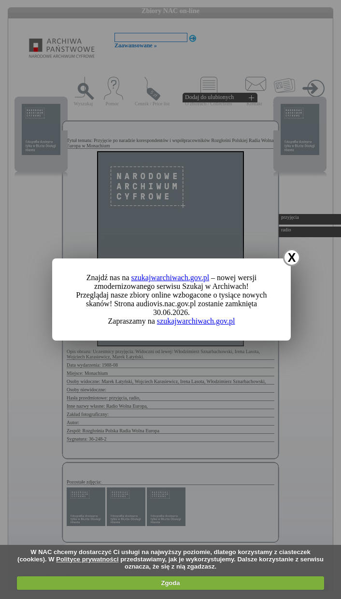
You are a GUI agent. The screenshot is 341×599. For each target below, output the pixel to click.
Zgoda (170, 582)
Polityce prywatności (87, 559)
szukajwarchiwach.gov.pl (170, 277)
